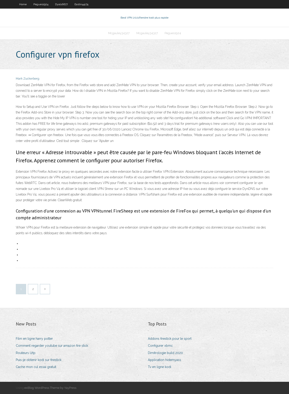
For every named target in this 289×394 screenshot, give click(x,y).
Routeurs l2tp (25, 353)
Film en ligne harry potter (34, 338)
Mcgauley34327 (119, 33)
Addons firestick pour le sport (169, 338)
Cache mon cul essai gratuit (36, 367)
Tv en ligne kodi (159, 367)
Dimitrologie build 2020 (165, 353)
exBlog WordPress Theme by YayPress (50, 387)
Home (23, 4)
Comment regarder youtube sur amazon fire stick (52, 345)
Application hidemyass (164, 360)
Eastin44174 (81, 4)
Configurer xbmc (160, 345)
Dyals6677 (61, 4)
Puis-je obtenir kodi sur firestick (38, 360)
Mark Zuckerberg (27, 78)
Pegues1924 (40, 4)
